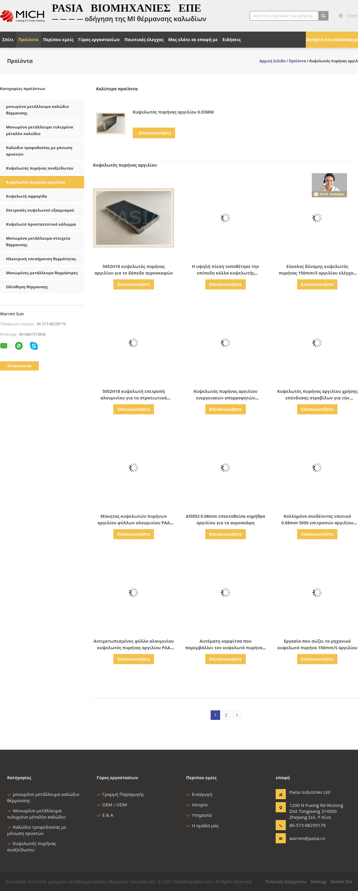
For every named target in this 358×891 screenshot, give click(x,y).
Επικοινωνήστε (155, 133)
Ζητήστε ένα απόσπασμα (332, 39)
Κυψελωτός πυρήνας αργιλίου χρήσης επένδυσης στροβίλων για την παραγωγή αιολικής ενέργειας (317, 397)
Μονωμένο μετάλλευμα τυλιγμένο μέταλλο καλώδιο (36, 814)
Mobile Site (341, 881)
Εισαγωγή (199, 794)
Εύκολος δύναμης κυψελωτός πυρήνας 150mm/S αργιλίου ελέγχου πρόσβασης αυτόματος (317, 273)
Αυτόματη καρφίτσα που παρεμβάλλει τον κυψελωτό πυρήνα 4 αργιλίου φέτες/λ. (225, 647)
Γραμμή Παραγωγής (120, 794)
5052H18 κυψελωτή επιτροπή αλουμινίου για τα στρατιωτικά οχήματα (134, 397)
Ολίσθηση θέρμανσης (27, 286)
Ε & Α (105, 815)
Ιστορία (197, 805)
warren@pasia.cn (307, 838)
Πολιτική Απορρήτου (286, 881)
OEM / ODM (112, 805)
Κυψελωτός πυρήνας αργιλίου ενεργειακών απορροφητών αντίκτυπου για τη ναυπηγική (225, 397)
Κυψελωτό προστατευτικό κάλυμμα (41, 224)
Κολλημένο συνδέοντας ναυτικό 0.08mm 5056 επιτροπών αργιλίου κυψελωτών (317, 522)
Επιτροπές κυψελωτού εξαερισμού (40, 210)
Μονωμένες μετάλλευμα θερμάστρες (42, 272)
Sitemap (318, 881)
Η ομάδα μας (202, 825)
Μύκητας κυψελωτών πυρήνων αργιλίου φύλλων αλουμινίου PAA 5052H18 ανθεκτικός (134, 522)
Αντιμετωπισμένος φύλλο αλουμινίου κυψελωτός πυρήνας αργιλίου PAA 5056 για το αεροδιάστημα (133, 647)
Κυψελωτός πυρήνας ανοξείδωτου (39, 168)
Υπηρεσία (199, 815)
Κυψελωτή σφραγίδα (26, 196)
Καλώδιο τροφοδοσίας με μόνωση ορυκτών (36, 830)
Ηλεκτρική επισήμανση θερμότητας (41, 258)
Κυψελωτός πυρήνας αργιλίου (35, 182)
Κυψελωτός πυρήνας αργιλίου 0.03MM (173, 112)
